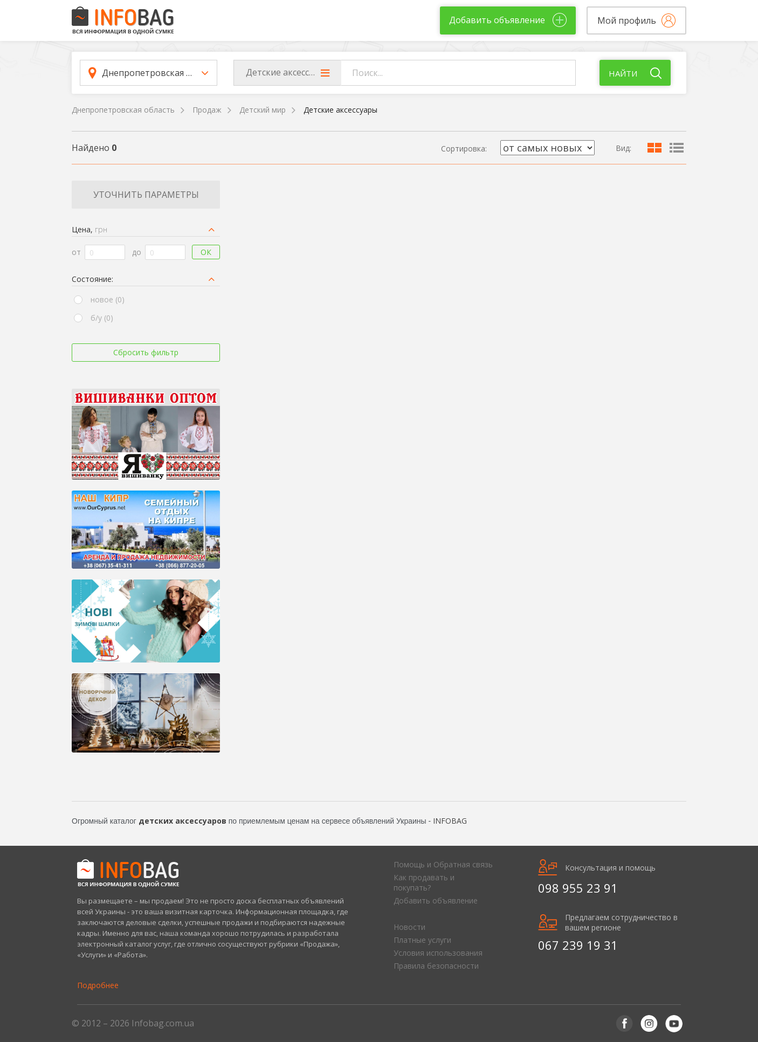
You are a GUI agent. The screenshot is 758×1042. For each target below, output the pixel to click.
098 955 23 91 (578, 888)
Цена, (89, 229)
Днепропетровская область (123, 110)
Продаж (207, 110)
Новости (409, 927)
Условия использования (438, 953)
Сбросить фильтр (145, 352)
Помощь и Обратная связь (443, 864)
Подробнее (98, 985)
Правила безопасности (436, 966)
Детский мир (262, 110)
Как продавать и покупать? (424, 882)
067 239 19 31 (578, 945)
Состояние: (92, 279)
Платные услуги (422, 940)
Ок (206, 252)
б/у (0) (102, 318)
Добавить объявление (436, 900)
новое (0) (108, 299)
